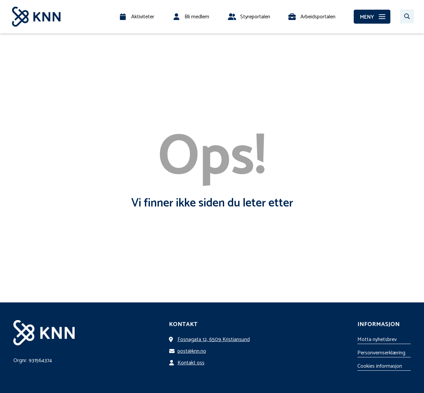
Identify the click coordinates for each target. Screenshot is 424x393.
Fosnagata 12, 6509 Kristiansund (211, 339)
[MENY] (372, 17)
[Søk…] (407, 16)
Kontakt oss (188, 362)
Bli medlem (197, 16)
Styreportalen (255, 16)
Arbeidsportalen (317, 16)
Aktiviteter (142, 16)
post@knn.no (189, 351)
